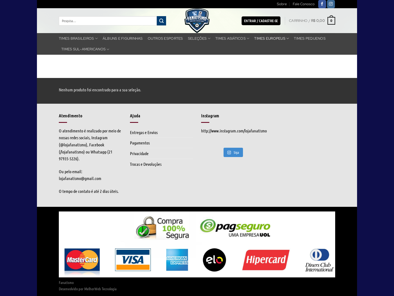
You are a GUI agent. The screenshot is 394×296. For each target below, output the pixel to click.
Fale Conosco (304, 4)
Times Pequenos (310, 38)
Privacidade (139, 153)
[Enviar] (161, 20)
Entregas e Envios (144, 132)
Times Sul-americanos (85, 49)
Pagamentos (140, 142)
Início (65, 75)
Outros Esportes (165, 38)
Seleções (199, 38)
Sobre (282, 4)
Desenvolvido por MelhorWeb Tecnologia (88, 288)
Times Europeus (271, 38)
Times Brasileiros (78, 38)
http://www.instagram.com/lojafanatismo (234, 130)
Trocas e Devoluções (145, 164)
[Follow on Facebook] (322, 4)
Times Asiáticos (232, 38)
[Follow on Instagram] (331, 4)
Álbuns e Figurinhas (123, 38)
